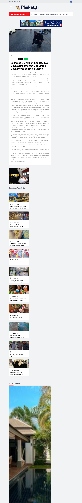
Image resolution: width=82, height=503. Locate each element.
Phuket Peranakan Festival (18, 270)
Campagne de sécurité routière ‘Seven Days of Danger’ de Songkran (53, 25)
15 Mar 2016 (14, 56)
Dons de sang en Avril (18, 328)
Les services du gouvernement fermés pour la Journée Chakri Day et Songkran (18, 309)
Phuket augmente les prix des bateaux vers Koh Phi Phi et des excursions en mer (18, 211)
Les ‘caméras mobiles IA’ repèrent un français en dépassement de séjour (18, 367)
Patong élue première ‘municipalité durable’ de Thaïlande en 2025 (18, 387)
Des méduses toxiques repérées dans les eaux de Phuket (18, 347)
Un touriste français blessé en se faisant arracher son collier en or (18, 251)
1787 (21, 56)
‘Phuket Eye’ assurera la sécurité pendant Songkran (18, 289)
